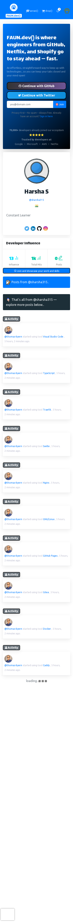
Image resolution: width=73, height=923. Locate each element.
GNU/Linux (49, 519)
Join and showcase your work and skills (36, 271)
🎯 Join (59, 104)
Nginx (46, 482)
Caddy (46, 665)
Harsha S (36, 192)
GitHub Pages (50, 555)
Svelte (46, 446)
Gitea (46, 592)
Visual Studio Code (53, 336)
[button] (58, 11)
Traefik (47, 409)
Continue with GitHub (37, 86)
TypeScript (49, 373)
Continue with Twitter (36, 95)
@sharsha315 (36, 200)
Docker (47, 629)
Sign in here (46, 116)
